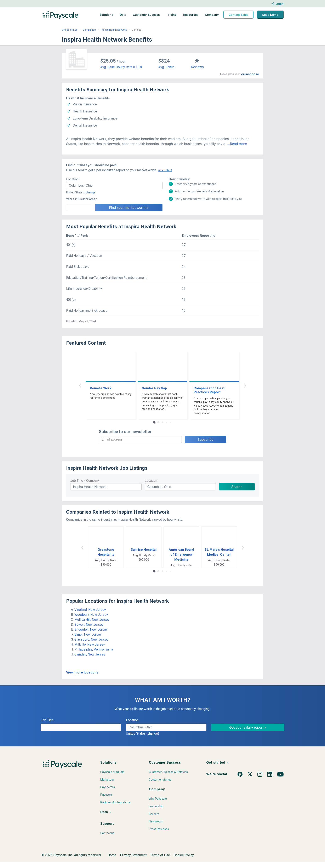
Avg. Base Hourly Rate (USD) (121, 67)
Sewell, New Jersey (88, 625)
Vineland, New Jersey (90, 610)
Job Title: (47, 720)
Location (151, 481)
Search (236, 487)
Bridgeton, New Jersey (91, 629)
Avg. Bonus (166, 67)
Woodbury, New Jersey (91, 615)
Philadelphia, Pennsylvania (93, 649)
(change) (90, 192)
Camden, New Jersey (89, 654)
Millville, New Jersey (89, 644)
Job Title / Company (85, 481)
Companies (89, 29)
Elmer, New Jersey (88, 634)
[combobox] (114, 185)
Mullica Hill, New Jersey (91, 620)
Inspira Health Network (114, 29)
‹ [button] (80, 385)
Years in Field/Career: (81, 199)
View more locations (82, 672)
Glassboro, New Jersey (91, 639)
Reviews (197, 67)
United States (70, 29)
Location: (72, 179)
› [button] (245, 385)
